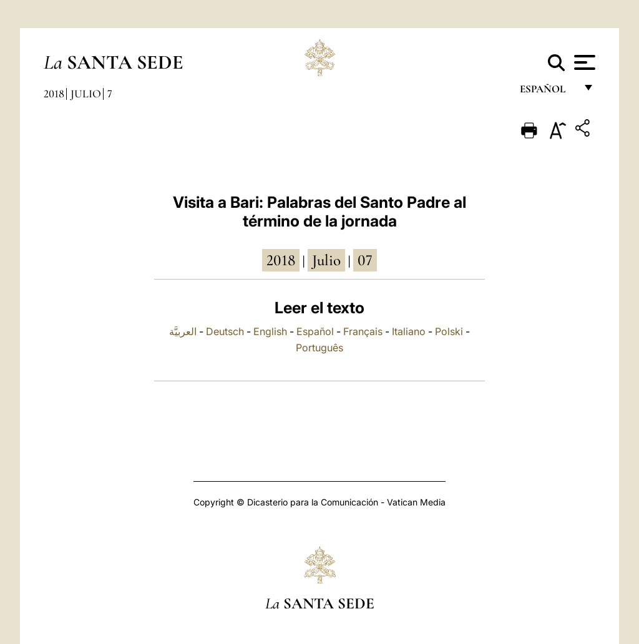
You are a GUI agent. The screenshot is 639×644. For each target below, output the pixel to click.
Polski (449, 331)
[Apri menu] (583, 62)
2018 (54, 93)
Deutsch (225, 331)
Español (315, 331)
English (270, 331)
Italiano (409, 331)
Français (363, 331)
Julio (86, 93)
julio (326, 260)
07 (365, 260)
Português (319, 347)
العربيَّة (183, 331)
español (548, 92)
